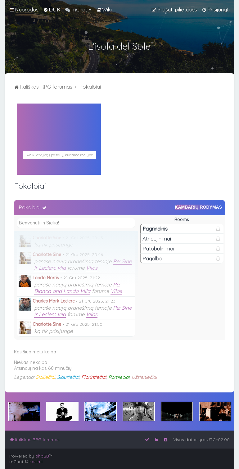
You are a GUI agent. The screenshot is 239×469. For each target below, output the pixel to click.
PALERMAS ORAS (59, 147)
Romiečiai (118, 377)
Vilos (91, 267)
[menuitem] (52, 9)
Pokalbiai (29, 207)
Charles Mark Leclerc (53, 301)
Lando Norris (46, 278)
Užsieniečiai (144, 377)
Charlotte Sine (47, 238)
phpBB (42, 456)
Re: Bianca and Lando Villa (77, 287)
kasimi (36, 461)
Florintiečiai (93, 377)
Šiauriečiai (68, 377)
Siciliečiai (45, 377)
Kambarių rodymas (198, 207)
